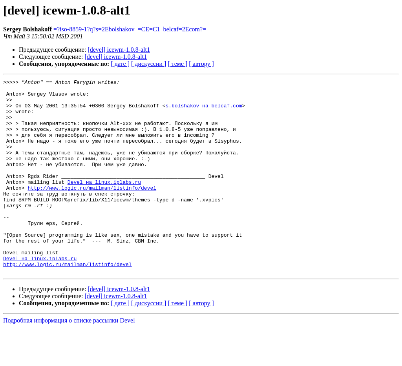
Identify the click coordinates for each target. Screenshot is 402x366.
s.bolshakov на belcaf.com (203, 111)
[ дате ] (120, 63)
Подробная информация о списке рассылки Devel (69, 359)
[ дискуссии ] (148, 63)
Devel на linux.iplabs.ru (104, 203)
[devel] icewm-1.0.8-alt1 (119, 49)
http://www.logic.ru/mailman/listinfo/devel (91, 210)
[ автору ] (201, 63)
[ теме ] (177, 63)
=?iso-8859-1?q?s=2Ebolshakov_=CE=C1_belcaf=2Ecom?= (129, 29)
